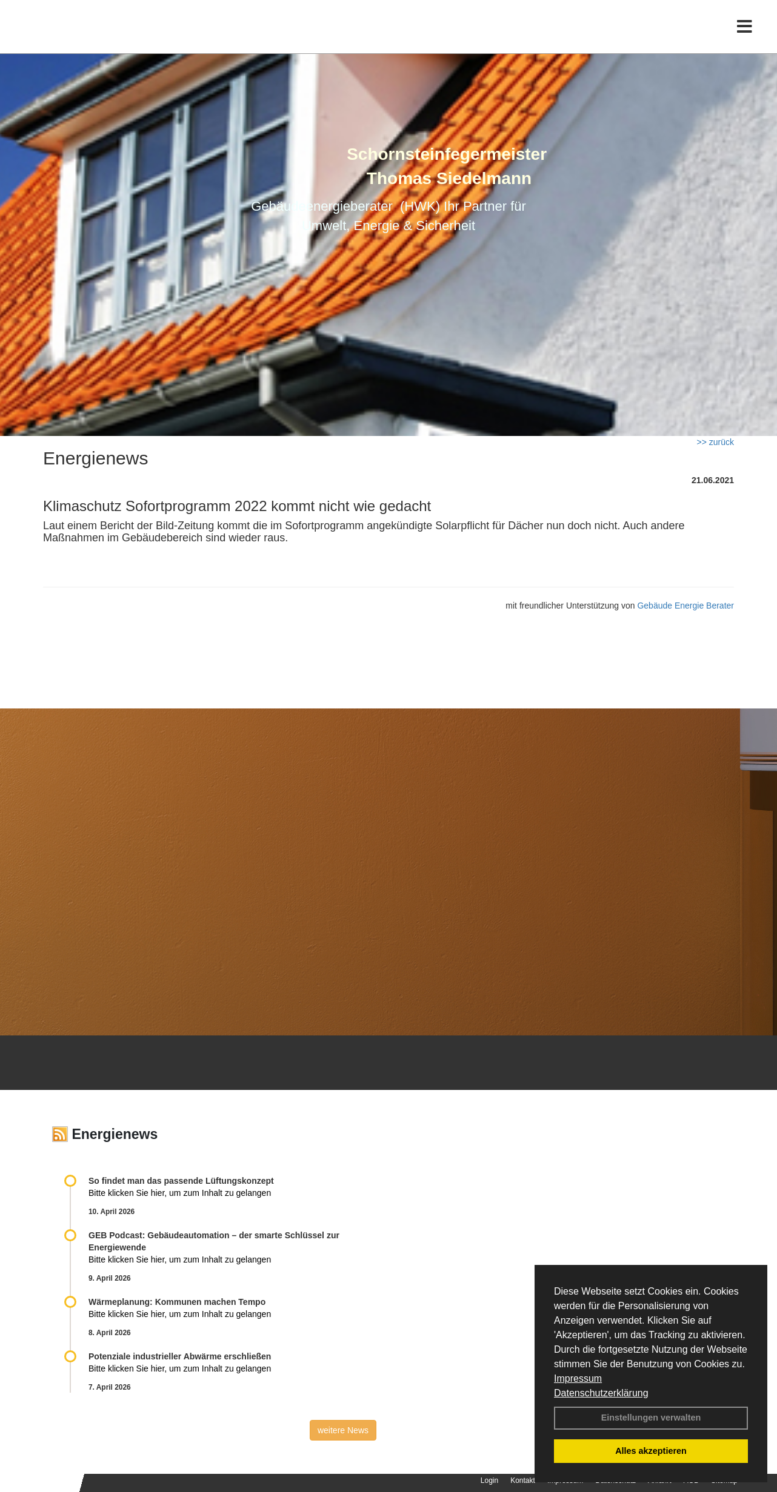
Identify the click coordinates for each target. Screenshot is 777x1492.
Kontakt (522, 1480)
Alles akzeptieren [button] (651, 1451)
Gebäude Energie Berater (685, 605)
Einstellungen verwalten (651, 1417)
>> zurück (715, 442)
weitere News (343, 1430)
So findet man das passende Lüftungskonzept (181, 1181)
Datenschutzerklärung (601, 1393)
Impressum (578, 1378)
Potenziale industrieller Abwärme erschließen (179, 1356)
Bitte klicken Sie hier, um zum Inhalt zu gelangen (179, 1193)
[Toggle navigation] (744, 35)
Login (489, 1480)
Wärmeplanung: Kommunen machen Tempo (176, 1302)
